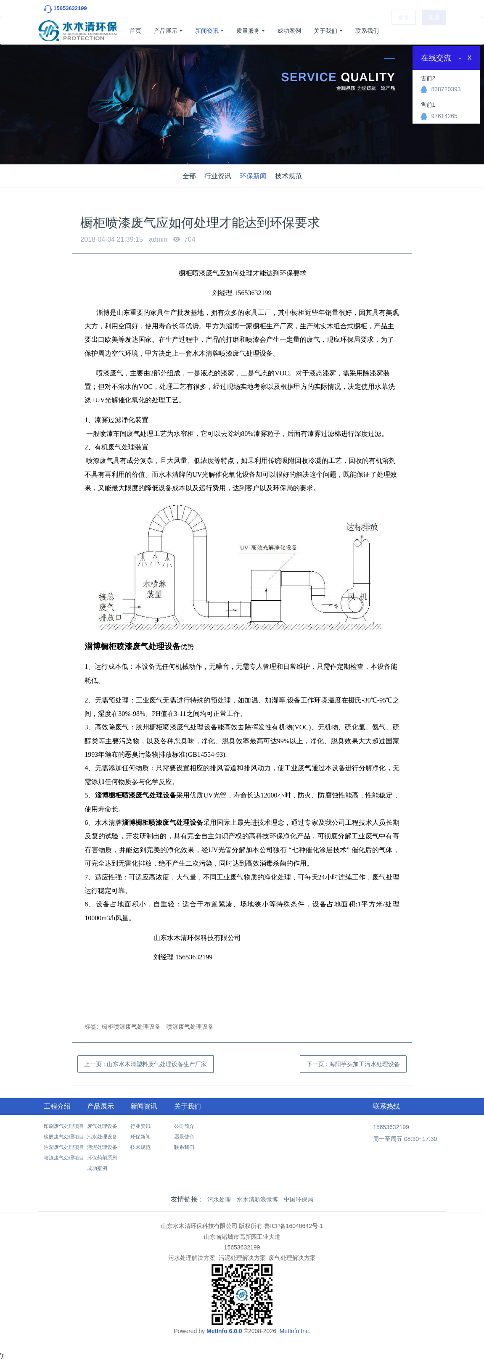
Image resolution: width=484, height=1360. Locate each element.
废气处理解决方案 (292, 1257)
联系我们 (367, 30)
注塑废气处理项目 (64, 1147)
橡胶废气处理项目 (64, 1137)
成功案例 (289, 30)
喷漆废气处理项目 (64, 1158)
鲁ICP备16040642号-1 (293, 1226)
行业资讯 (217, 176)
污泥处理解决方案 (242, 1257)
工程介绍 (57, 1106)
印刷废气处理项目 (64, 1126)
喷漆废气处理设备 (190, 1026)
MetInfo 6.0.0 (224, 1331)
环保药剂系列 (102, 1158)
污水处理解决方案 (191, 1257)
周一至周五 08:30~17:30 (405, 1139)
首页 (135, 30)
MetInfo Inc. (295, 1331)
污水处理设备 (102, 1137)
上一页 (145, 1064)
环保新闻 (253, 176)
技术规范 (288, 176)
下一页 (353, 1064)
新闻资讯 (207, 30)
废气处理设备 (102, 1126)
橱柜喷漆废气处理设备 (131, 1026)
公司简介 (184, 1126)
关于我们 (325, 30)
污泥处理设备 (102, 1147)
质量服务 (248, 30)
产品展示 (165, 30)
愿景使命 (184, 1137)
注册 (434, 30)
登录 (404, 30)
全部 (189, 176)
